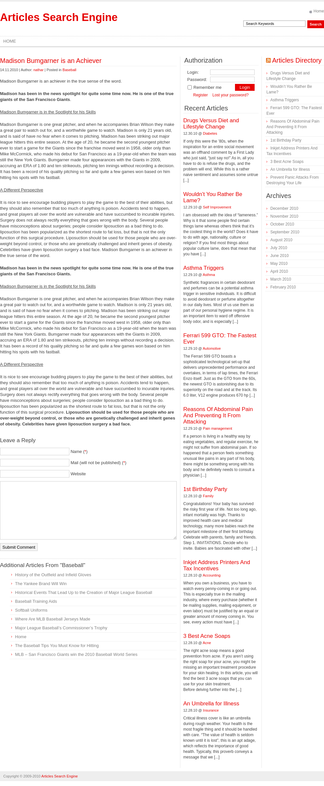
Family (208, 496)
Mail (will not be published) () (99, 462)
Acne (207, 643)
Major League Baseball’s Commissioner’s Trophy (61, 627)
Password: (197, 79)
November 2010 (284, 216)
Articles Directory (296, 60)
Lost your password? (230, 95)
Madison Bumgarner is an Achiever (50, 60)
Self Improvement (217, 207)
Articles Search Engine (58, 17)
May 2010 (279, 263)
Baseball (69, 70)
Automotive (212, 348)
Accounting (212, 575)
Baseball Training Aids (36, 601)
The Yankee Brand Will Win (41, 583)
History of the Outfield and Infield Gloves (53, 574)
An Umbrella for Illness (211, 703)
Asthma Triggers (203, 268)
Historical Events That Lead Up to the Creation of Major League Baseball (83, 592)
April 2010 (279, 271)
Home (319, 11)
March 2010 (280, 279)
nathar (38, 70)
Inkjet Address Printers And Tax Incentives (216, 565)
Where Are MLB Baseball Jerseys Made (52, 619)
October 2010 (282, 224)
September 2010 (284, 232)
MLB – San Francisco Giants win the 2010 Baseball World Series (76, 654)
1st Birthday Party (205, 489)
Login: (193, 72)
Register (200, 95)
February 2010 (283, 287)
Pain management (217, 428)
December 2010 (284, 208)
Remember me (204, 87)
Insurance (211, 710)
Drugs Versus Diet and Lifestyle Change (211, 123)
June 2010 (279, 255)
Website (78, 473)
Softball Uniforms (31, 610)
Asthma (209, 275)
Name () (79, 451)
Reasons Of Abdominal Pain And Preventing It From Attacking (218, 415)
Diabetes (210, 133)
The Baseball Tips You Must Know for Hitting (57, 645)
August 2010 (281, 240)
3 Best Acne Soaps (206, 636)
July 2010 (278, 248)
